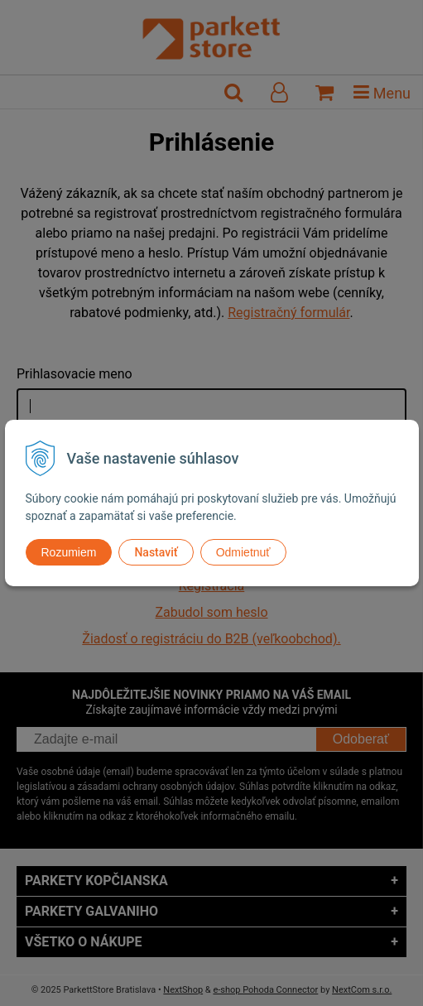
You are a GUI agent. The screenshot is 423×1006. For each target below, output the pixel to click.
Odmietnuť (243, 552)
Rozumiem (69, 552)
